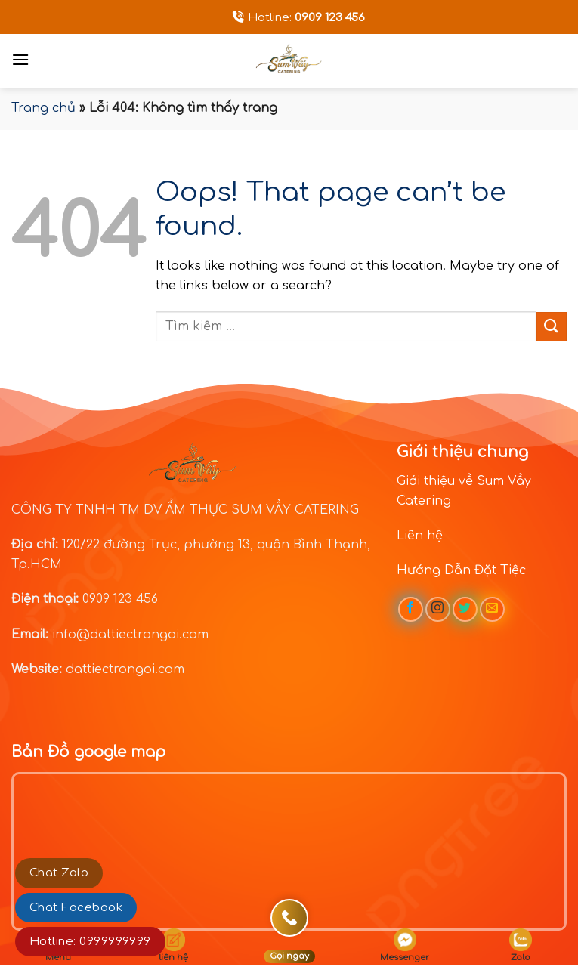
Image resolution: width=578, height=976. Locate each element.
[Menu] (20, 59)
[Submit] (551, 326)
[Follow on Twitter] (465, 609)
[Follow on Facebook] (410, 609)
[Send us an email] (492, 609)
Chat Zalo (58, 872)
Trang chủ (43, 108)
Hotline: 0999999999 (90, 941)
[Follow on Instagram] (437, 609)
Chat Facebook (75, 907)
